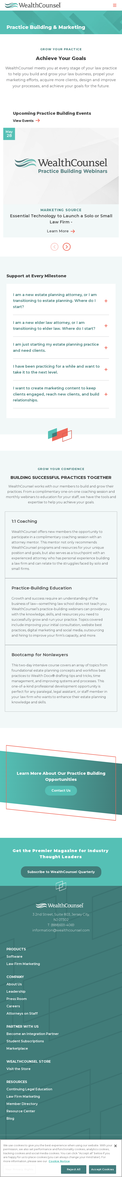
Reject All (73, 1169)
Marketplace (17, 1048)
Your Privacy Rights (19, 1169)
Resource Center (20, 1111)
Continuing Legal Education (29, 1089)
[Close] (115, 1145)
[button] (67, 247)
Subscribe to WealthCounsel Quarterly (61, 872)
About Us (14, 984)
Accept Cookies (102, 1169)
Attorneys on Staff (22, 1013)
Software (14, 956)
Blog (10, 1118)
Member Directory (22, 1104)
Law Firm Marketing (23, 964)
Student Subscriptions (25, 1041)
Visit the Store (18, 1069)
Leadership (16, 991)
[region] (61, 1158)
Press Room (16, 999)
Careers (13, 1006)
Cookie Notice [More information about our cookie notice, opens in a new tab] (59, 1161)
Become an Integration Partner (32, 1034)
